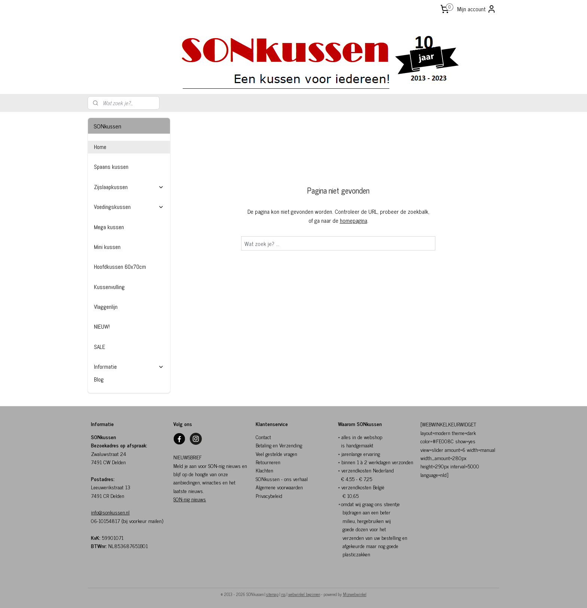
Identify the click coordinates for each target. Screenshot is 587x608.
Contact (263, 436)
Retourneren (268, 461)
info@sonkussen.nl (110, 512)
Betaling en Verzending (279, 445)
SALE (99, 347)
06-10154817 (105, 520)
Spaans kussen (111, 167)
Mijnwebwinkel (355, 594)
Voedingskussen (129, 207)
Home (100, 147)
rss (283, 594)
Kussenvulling (109, 287)
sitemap (272, 594)
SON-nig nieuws (189, 499)
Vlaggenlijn (106, 307)
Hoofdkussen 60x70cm (120, 267)
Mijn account (476, 8)
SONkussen (268, 478)
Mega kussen (109, 227)
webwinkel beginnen (304, 594)
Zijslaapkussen (129, 187)
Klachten (264, 470)
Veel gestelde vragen (276, 453)
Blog (99, 379)
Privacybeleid (269, 495)
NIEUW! (102, 327)
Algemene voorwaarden (279, 487)
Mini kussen (107, 247)
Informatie (129, 367)
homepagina (353, 220)
